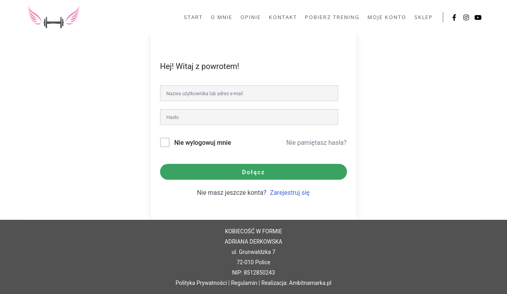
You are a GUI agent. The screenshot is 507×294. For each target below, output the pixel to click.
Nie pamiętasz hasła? (316, 142)
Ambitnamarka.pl (310, 283)
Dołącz (253, 172)
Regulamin (244, 283)
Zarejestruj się (290, 192)
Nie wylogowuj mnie (202, 142)
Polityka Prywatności (201, 283)
